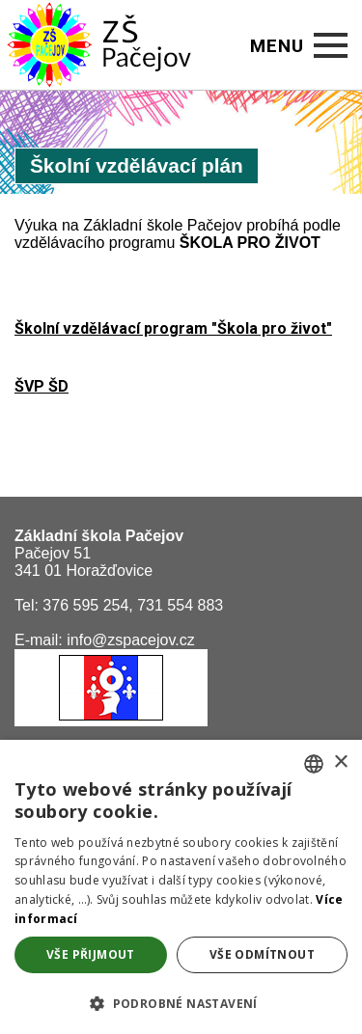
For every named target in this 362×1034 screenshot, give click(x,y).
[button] (181, 1002)
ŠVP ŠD (41, 386)
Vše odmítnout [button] (262, 954)
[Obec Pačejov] (111, 721)
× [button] (340, 762)
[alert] (181, 887)
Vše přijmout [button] (90, 954)
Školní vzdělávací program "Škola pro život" (173, 328)
